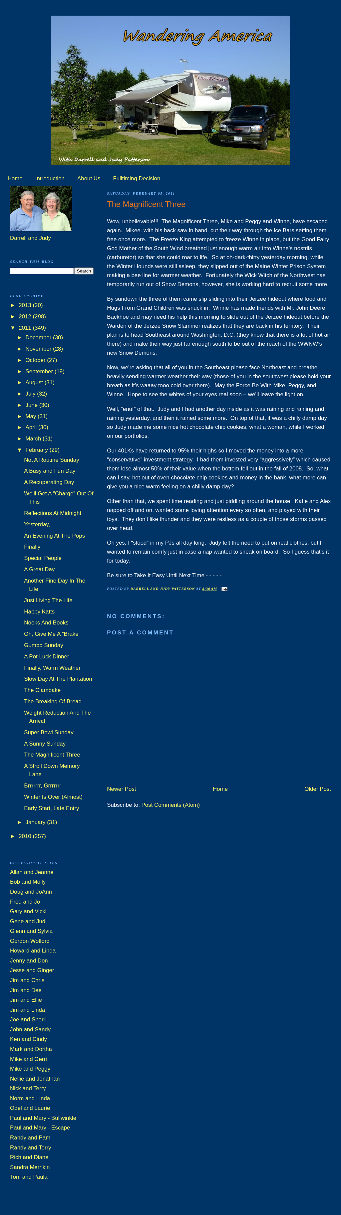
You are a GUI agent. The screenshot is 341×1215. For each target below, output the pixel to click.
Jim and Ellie (26, 1000)
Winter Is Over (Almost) (53, 797)
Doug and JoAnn (31, 892)
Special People (43, 558)
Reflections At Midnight (52, 513)
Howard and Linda (33, 951)
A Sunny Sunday (45, 744)
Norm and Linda (30, 1098)
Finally (32, 547)
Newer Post (121, 789)
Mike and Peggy (30, 1069)
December (39, 337)
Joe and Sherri (28, 1019)
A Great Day (39, 569)
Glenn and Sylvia (31, 931)
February (37, 450)
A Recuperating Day (49, 482)
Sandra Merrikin (30, 1167)
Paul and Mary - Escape (40, 1128)
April (31, 427)
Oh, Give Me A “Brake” (52, 634)
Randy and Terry (30, 1147)
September (39, 371)
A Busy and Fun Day (49, 471)
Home (15, 178)
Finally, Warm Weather (52, 668)
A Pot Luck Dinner (46, 656)
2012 (26, 316)
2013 (26, 305)
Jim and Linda (27, 1010)
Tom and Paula (29, 1177)
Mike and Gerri (28, 1059)
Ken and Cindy (28, 1039)
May (31, 416)
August (34, 382)
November (39, 349)
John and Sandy (30, 1029)
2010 (26, 836)
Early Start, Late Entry (51, 808)
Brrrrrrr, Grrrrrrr (42, 785)
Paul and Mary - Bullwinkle (43, 1118)
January (36, 822)
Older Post (317, 789)
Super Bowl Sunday (48, 732)
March (34, 438)
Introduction (50, 178)
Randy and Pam (30, 1137)
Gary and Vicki (28, 911)
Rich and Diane (29, 1157)
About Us (88, 178)
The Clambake (42, 690)
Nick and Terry (28, 1088)
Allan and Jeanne (32, 872)
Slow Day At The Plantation (58, 679)
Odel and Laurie (30, 1108)
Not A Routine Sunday (51, 460)
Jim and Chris (27, 980)
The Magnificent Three (52, 755)
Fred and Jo (25, 902)
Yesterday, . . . (41, 524)
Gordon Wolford (30, 941)
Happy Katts (39, 611)
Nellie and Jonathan (35, 1079)
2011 (26, 328)
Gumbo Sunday (43, 645)
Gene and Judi (28, 921)
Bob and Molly (28, 882)
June (32, 405)
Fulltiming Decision (137, 178)
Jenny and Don (29, 960)
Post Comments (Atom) (171, 805)
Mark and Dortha (31, 1049)
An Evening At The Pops (54, 536)
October (36, 360)
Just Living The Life (48, 600)
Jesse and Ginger (32, 970)
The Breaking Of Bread (53, 701)
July (31, 394)
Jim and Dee (26, 990)
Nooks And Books (46, 622)
